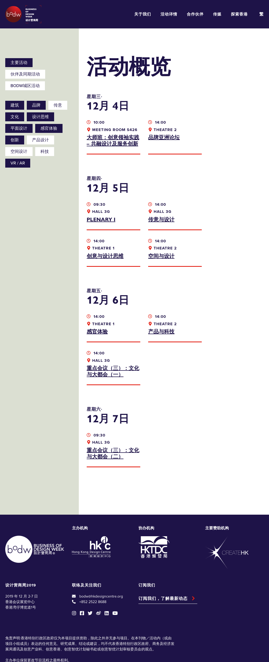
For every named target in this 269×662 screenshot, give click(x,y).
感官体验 (48, 128)
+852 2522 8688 (92, 565)
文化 (15, 116)
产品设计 (40, 140)
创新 (15, 140)
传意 (58, 105)
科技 (44, 151)
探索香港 (239, 14)
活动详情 (169, 14)
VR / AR (18, 163)
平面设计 (19, 128)
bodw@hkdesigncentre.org (101, 560)
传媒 (217, 14)
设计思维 (40, 116)
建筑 (15, 105)
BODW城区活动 (25, 85)
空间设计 (19, 151)
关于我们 (142, 14)
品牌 (36, 105)
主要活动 (19, 62)
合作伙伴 (195, 14)
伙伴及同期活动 (25, 74)
